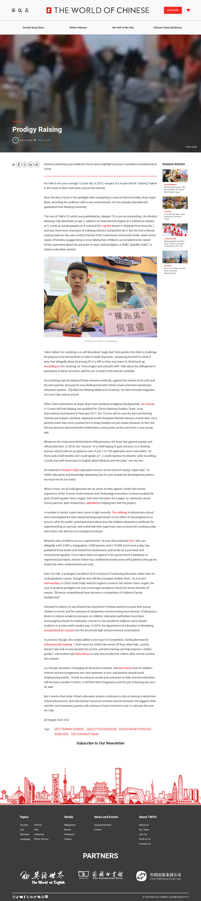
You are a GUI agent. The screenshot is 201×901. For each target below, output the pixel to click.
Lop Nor (106, 225)
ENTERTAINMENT (170, 184)
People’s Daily (70, 470)
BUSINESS (167, 211)
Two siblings (119, 512)
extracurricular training (58, 644)
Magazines (70, 825)
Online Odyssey (78, 27)
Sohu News (82, 654)
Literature (39, 834)
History (38, 825)
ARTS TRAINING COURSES (69, 729)
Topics (24, 817)
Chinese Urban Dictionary (167, 27)
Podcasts (69, 834)
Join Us (143, 834)
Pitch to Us (145, 839)
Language (25, 839)
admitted (92, 503)
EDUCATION (18, 122)
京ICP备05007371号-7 (179, 897)
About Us (144, 825)
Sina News (125, 668)
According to (52, 366)
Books (67, 829)
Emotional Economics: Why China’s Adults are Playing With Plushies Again (174, 189)
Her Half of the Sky (123, 27)
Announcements (102, 825)
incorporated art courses (59, 630)
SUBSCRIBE (173, 10)
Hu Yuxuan (148, 404)
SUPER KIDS (61, 734)
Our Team (144, 829)
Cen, (131, 540)
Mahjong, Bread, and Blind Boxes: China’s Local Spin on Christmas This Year (174, 243)
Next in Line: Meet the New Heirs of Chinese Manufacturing (174, 270)
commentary (52, 583)
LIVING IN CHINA (170, 239)
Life (22, 829)
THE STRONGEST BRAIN (84, 734)
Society (24, 825)
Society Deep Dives (33, 27)
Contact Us (145, 843)
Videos (68, 839)
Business (25, 834)
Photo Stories (41, 839)
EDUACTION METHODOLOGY (135, 729)
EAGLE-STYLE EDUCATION (101, 729)
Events (97, 829)
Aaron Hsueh (26, 140)
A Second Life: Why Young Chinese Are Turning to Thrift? (174, 216)
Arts (36, 829)
